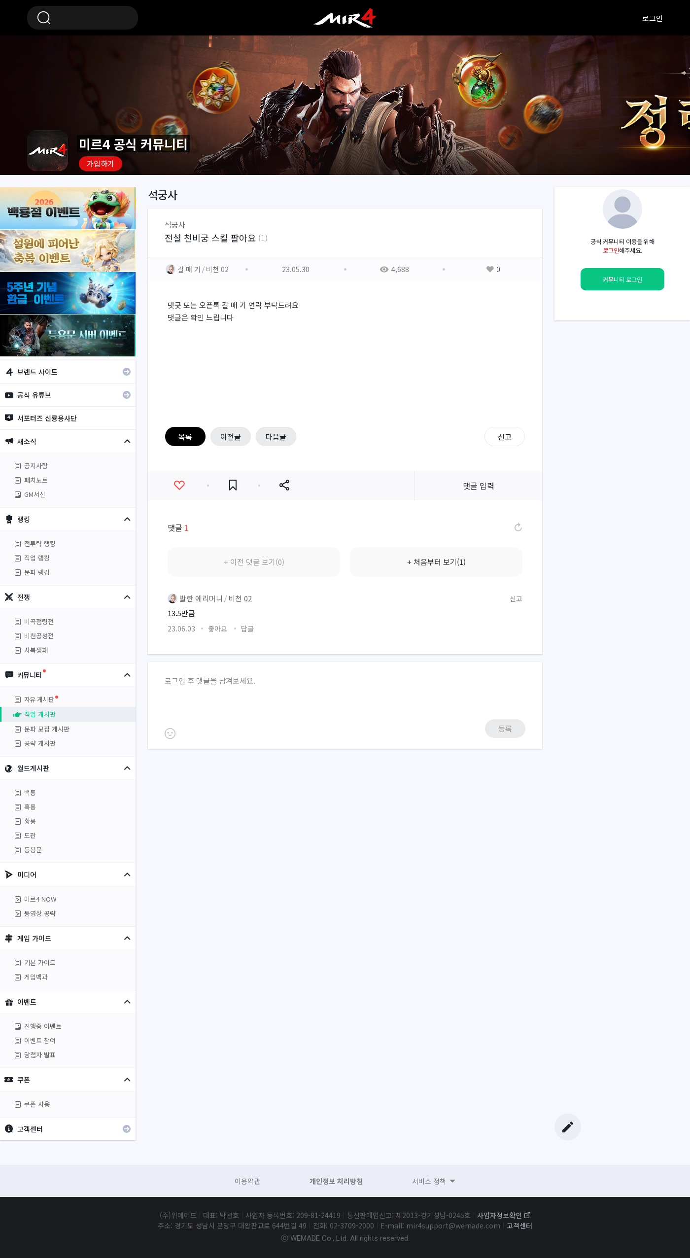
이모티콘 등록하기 (170, 733)
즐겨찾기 (233, 485)
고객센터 (519, 1225)
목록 (185, 436)
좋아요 (179, 485)
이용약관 (247, 1181)
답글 (247, 628)
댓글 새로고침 (517, 527)
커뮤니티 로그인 (622, 279)
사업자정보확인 (499, 1215)
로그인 (652, 18)
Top (567, 1105)
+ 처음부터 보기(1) (436, 562)
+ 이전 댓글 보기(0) (254, 562)
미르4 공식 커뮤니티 (345, 18)
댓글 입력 (478, 485)
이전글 (230, 436)
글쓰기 (567, 1127)
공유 (284, 485)
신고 (505, 436)
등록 (505, 728)
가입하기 (100, 163)
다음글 (276, 436)
